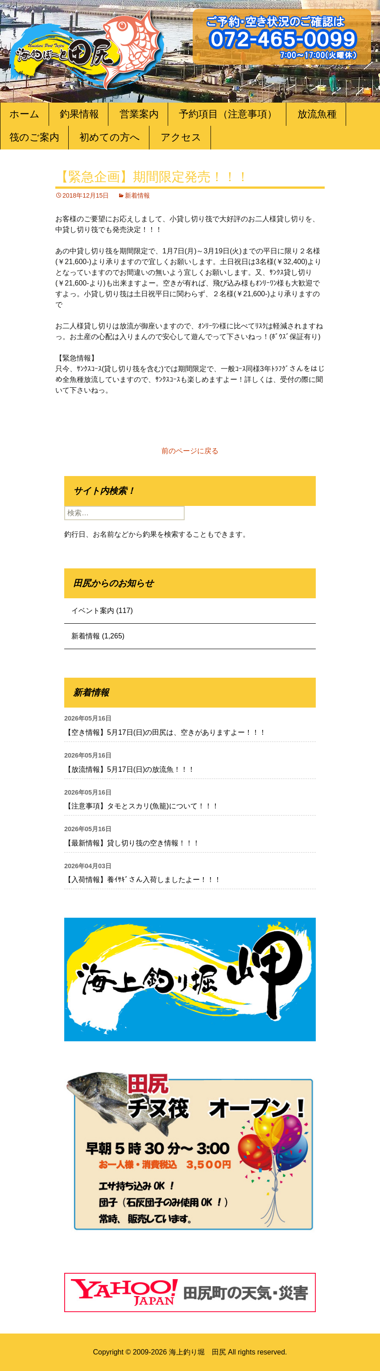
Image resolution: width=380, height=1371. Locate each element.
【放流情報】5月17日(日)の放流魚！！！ (129, 769)
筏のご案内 (34, 137)
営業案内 (139, 114)
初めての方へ (109, 137)
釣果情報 (79, 114)
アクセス (181, 137)
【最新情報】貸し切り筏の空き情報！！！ (132, 843)
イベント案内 (92, 610)
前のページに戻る (190, 451)
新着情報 (137, 195)
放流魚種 (317, 114)
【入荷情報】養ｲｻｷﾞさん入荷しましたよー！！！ (142, 879)
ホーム (24, 114)
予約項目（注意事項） (228, 114)
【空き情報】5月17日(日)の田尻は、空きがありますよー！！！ (165, 732)
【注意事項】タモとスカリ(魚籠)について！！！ (141, 806)
